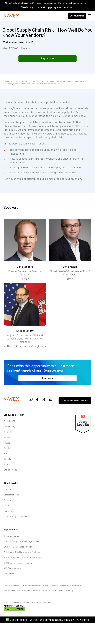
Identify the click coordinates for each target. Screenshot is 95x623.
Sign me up (47, 378)
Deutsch (7, 432)
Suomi (7, 464)
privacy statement (52, 83)
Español (7, 448)
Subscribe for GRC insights (75, 400)
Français (8, 442)
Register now (47, 58)
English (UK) (9, 426)
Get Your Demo (77, 15)
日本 (6, 453)
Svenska (7, 459)
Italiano (7, 437)
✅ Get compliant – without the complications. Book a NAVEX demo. (48, 619)
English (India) (10, 469)
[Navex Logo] (12, 16)
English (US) (9, 421)
